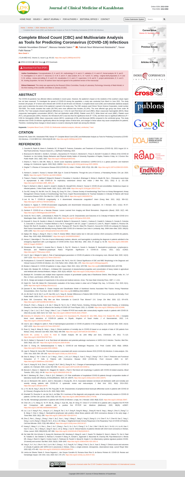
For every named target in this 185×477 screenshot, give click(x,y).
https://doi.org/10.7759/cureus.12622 (37, 252)
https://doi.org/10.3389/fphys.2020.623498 (109, 307)
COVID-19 (48, 127)
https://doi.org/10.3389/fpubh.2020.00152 (58, 296)
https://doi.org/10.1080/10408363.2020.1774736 (79, 397)
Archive (30, 28)
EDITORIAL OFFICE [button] (88, 19)
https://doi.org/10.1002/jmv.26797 (36, 386)
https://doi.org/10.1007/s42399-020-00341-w (39, 302)
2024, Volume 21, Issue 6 (45, 28)
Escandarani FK (73, 316)
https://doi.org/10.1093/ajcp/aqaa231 (95, 263)
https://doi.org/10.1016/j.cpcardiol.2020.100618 (40, 348)
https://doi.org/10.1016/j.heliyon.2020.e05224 (89, 272)
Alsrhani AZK (50, 316)
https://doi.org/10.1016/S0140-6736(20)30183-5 (72, 431)
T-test (91, 127)
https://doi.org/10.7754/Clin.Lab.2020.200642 (45, 175)
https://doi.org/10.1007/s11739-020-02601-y (39, 202)
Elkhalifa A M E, (40, 316)
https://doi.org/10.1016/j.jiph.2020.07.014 (85, 188)
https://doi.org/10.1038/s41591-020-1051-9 (82, 441)
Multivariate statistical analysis (63, 127)
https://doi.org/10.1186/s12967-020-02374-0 (61, 415)
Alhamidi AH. (84, 316)
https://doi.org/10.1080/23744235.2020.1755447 (70, 313)
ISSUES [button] (36, 19)
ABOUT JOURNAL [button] (51, 19)
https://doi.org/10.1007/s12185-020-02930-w (73, 367)
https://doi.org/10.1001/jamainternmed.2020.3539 (50, 231)
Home (23, 28)
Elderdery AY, (29, 316)
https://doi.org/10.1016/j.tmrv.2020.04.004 (54, 343)
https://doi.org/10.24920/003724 (81, 196)
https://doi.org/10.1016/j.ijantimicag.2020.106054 (80, 164)
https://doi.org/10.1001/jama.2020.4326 (76, 218)
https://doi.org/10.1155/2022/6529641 (37, 321)
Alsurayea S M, (61, 316)
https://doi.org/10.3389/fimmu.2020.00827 (39, 361)
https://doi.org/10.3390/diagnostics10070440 (39, 213)
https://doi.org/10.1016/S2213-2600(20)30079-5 (56, 449)
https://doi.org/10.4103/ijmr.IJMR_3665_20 (39, 183)
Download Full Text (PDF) (33, 68)
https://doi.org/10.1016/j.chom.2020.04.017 (71, 423)
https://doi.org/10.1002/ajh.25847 (115, 400)
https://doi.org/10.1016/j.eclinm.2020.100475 (90, 378)
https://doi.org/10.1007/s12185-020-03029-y (39, 207)
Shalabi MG (111, 316)
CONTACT (105, 19)
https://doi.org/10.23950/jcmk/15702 (67, 58)
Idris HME (93, 316)
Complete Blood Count (35, 127)
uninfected (85, 127)
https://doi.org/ (93, 266)
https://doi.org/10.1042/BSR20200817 (66, 236)
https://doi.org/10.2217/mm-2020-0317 (46, 326)
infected (77, 127)
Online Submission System (134, 19)
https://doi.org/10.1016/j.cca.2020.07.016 (79, 455)
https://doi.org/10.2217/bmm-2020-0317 (47, 258)
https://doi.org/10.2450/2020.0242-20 (58, 372)
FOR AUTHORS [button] (69, 19)
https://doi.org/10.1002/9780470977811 (38, 337)
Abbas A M (102, 316)
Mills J (118, 316)
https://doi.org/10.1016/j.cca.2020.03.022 (62, 354)
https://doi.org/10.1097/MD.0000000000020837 (40, 408)
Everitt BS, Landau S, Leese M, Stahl (40, 335)
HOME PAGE (25, 19)
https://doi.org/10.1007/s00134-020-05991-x (81, 332)
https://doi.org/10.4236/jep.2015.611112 (42, 286)
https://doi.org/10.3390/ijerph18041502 (61, 159)
